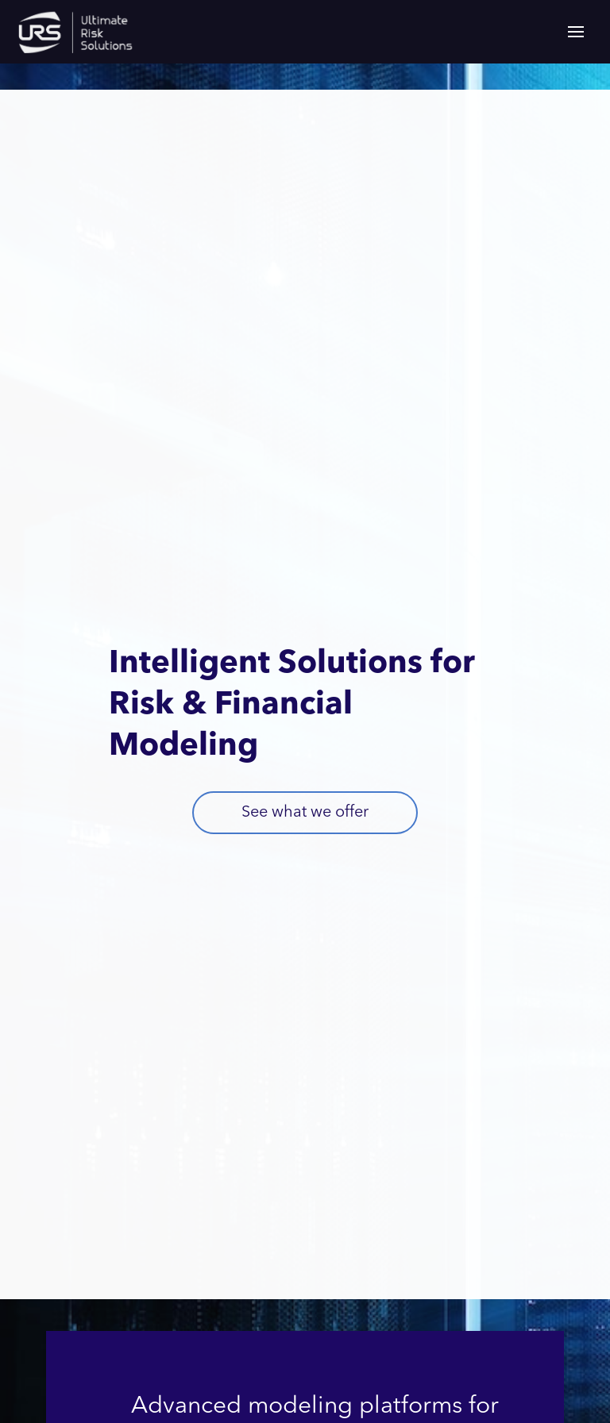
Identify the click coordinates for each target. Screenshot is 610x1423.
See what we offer (305, 813)
